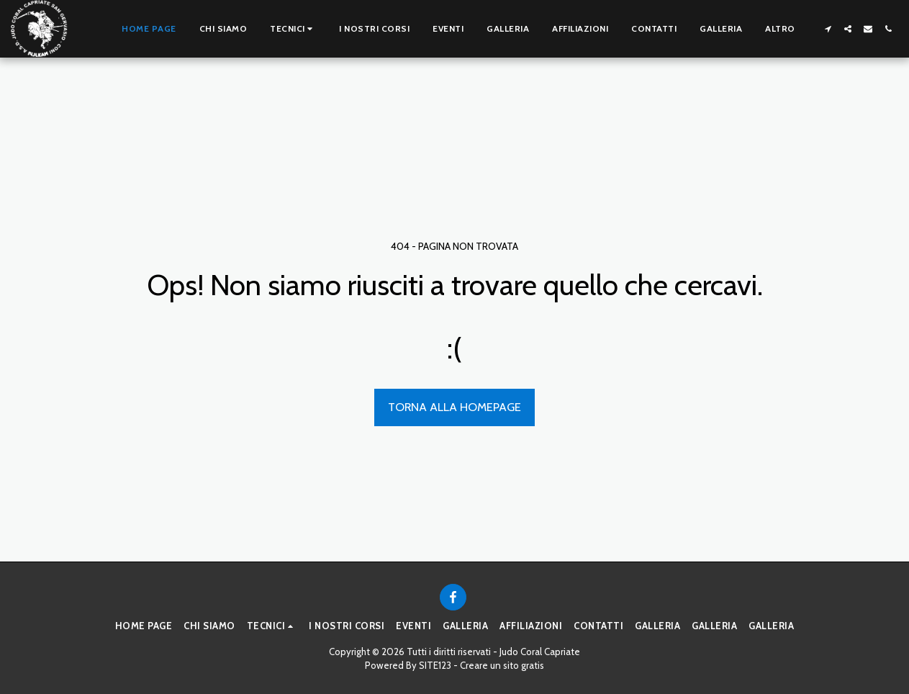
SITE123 (435, 665)
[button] (293, 28)
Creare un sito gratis (502, 665)
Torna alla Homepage (454, 407)
